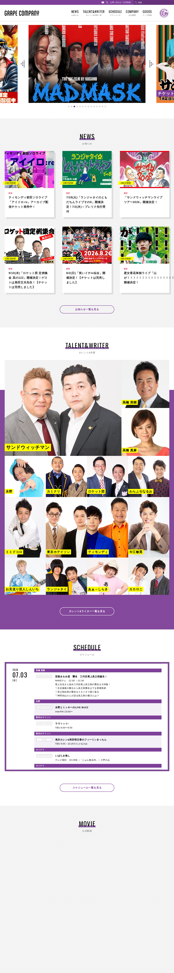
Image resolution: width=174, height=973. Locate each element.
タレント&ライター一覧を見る (87, 611)
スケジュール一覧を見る (87, 787)
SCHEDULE (115, 13)
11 (97, 108)
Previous (23, 64)
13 (102, 108)
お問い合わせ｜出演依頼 (120, 2)
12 (100, 108)
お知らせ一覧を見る (87, 309)
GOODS (147, 13)
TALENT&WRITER (94, 13)
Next (151, 64)
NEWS (75, 13)
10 (94, 108)
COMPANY (132, 13)
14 (105, 108)
